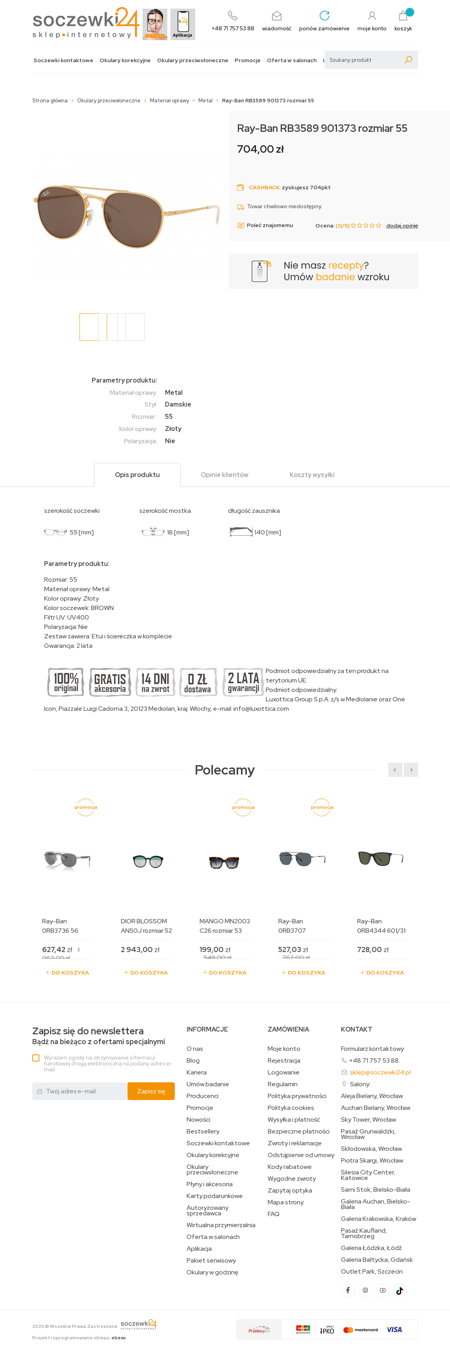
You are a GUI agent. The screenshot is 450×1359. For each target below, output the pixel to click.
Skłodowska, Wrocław (371, 1149)
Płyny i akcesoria (210, 1184)
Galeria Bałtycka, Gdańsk (377, 1260)
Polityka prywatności (297, 1096)
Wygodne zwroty (292, 1179)
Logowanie (284, 1072)
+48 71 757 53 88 (374, 1060)
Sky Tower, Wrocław (368, 1120)
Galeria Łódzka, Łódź (371, 1248)
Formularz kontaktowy (372, 1049)
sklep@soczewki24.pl (380, 1072)
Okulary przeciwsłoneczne (193, 60)
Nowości (198, 1120)
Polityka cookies (291, 1108)
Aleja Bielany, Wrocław (372, 1096)
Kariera (197, 1072)
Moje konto (284, 1049)
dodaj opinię (402, 225)
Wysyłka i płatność (294, 1120)
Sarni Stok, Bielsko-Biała (375, 1190)
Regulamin (283, 1084)
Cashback (264, 187)
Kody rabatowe (290, 1167)
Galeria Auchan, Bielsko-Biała (375, 1204)
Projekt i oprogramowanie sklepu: (79, 1338)
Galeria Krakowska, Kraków (378, 1219)
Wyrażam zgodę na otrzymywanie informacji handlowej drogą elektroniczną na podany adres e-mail (108, 1063)
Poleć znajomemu (265, 225)
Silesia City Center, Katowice (368, 1175)
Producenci (203, 1096)
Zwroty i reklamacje (295, 1143)
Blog (193, 1061)
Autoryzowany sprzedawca (207, 1210)
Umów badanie (208, 1084)
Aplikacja (199, 1249)
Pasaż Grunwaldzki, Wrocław (368, 1134)
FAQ (274, 1214)
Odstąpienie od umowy (301, 1155)
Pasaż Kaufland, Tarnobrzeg (364, 1233)
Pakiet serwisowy (211, 1261)
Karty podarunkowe (215, 1196)
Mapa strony (286, 1202)
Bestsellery (203, 1131)
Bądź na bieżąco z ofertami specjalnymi (98, 1036)
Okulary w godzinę (212, 1272)
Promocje (247, 60)
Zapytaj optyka (290, 1190)
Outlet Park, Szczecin (372, 1272)
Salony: (360, 1084)
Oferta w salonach (292, 60)
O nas (195, 1049)
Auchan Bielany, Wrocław (375, 1108)
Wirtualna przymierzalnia (221, 1225)
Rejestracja (284, 1061)
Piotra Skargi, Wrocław (372, 1161)
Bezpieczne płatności (299, 1131)
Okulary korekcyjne (125, 60)
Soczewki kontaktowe (63, 60)
